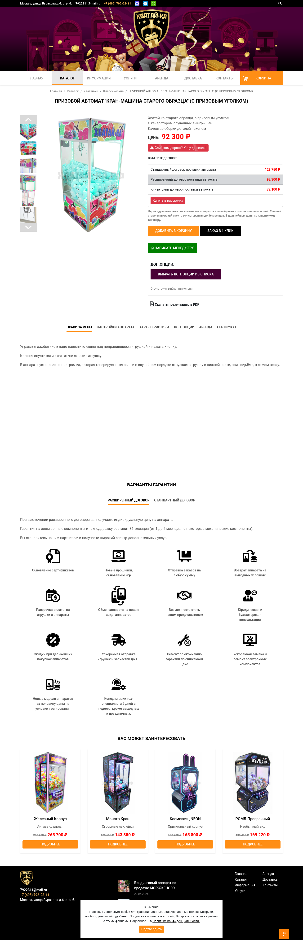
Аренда (161, 78)
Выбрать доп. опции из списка (186, 274)
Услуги (130, 78)
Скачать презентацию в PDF (174, 304)
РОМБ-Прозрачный (253, 819)
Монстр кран (117, 819)
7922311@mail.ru (88, 3)
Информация (99, 78)
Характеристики (154, 327)
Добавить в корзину (173, 231)
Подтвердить (151, 929)
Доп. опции (184, 327)
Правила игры (79, 327)
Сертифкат (226, 327)
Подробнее (50, 844)
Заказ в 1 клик (220, 231)
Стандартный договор (174, 500)
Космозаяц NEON (185, 819)
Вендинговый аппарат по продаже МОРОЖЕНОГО (155, 885)
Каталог (67, 78)
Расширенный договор (128, 500)
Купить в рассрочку (168, 200)
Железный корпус (50, 819)
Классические (113, 91)
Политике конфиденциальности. (176, 921)
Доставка (193, 78)
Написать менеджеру (172, 248)
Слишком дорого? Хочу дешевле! (178, 148)
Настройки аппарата (116, 327)
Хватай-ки (91, 91)
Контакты (224, 78)
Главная (35, 78)
